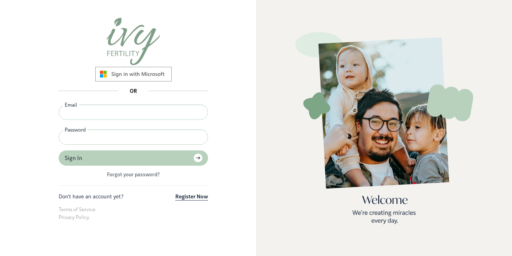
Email (71, 105)
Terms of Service (77, 209)
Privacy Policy (74, 217)
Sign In (73, 157)
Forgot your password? (133, 174)
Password (75, 130)
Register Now (191, 196)
